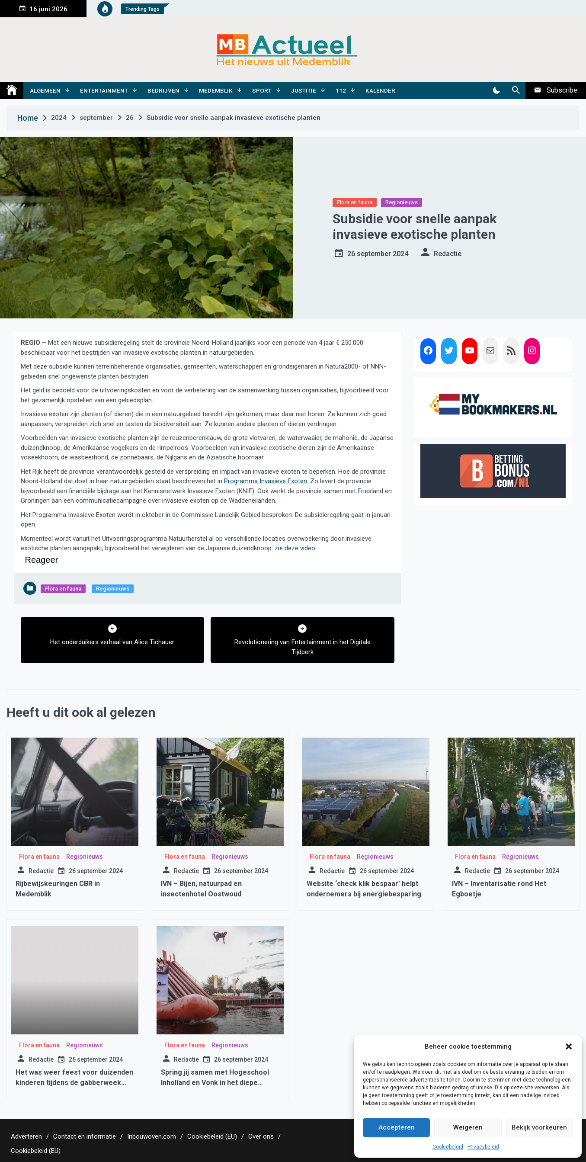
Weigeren (468, 1127)
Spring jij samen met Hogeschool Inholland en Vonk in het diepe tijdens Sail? (215, 1082)
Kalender (380, 90)
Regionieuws (401, 202)
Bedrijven (163, 90)
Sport (262, 90)
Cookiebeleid (447, 1147)
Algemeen (45, 90)
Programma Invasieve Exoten (265, 481)
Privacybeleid (483, 1147)
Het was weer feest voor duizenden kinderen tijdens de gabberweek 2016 (74, 1082)
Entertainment (104, 90)
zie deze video (295, 548)
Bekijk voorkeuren (539, 1127)
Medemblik (216, 90)
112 (341, 90)
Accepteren (396, 1127)
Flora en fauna (354, 202)
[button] (568, 1046)
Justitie (303, 90)
